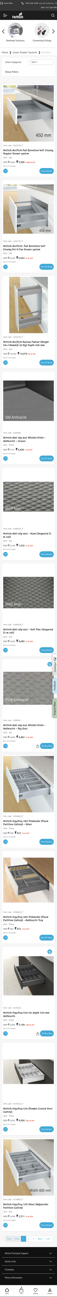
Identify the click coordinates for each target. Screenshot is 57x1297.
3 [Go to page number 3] (33, 1238)
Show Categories (13, 62)
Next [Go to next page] (40, 1238)
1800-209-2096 (31, 3)
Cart (21, 1291)
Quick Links (10, 1261)
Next (53, 32)
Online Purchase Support (16, 1253)
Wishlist (35, 1291)
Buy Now (46, 745)
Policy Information (13, 1277)
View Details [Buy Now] (46, 171)
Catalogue (54, 665)
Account (49, 1291)
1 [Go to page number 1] (23, 1238)
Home (7, 1291)
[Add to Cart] (37, 746)
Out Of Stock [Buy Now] (46, 266)
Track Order (8, 3)
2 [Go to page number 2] (28, 1238)
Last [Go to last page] (48, 1238)
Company (9, 1269)
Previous (3, 32)
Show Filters (11, 71)
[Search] (53, 15)
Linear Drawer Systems (25, 52)
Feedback (54, 685)
